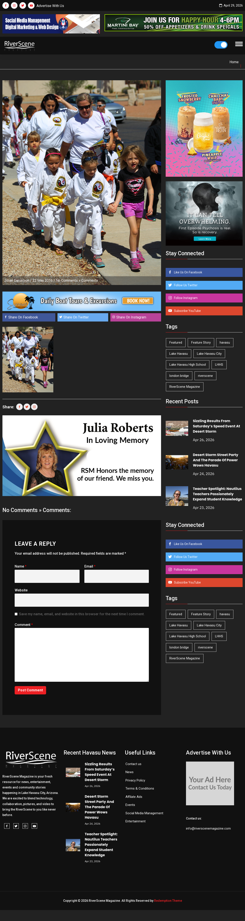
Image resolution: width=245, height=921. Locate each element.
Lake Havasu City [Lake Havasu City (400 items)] (209, 354)
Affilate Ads (133, 797)
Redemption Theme (168, 900)
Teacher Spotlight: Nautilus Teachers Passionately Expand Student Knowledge (217, 494)
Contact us (133, 764)
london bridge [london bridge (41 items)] (179, 376)
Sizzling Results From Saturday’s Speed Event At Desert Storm (216, 426)
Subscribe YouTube (187, 311)
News (129, 772)
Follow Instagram (185, 298)
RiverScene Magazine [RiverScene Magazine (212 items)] (184, 387)
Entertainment (135, 821)
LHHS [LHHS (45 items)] (219, 365)
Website (21, 590)
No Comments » (68, 280)
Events (130, 805)
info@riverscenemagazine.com (208, 828)
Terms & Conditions (139, 788)
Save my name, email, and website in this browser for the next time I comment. (82, 614)
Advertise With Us (50, 6)
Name (20, 566)
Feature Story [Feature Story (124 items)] (201, 342)
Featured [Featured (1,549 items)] (175, 342)
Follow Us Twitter (185, 285)
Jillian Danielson (16, 280)
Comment (24, 625)
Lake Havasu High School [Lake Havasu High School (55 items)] (187, 365)
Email (90, 566)
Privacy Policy (135, 780)
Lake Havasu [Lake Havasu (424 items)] (178, 354)
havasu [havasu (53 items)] (225, 342)
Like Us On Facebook (187, 272)
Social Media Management (144, 813)
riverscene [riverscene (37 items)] (205, 376)
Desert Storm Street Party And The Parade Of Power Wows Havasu (215, 460)
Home (234, 62)
